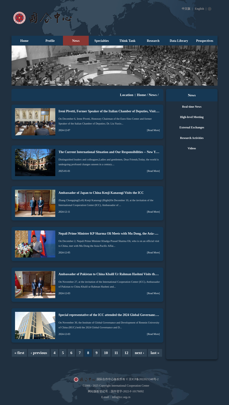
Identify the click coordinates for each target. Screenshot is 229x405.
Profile (50, 41)
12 (126, 353)
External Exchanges (191, 127)
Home (24, 41)
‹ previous (39, 353)
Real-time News (191, 106)
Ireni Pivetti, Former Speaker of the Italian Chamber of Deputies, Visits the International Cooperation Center (134, 111)
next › (139, 353)
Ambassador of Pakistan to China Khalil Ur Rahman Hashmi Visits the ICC (111, 274)
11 (116, 353)
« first (19, 353)
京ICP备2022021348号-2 (144, 379)
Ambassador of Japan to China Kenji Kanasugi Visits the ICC (101, 193)
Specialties (101, 41)
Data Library (179, 41)
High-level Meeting (192, 117)
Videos (192, 148)
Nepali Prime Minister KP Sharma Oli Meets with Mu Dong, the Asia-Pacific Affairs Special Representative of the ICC (140, 233)
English (199, 8)
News (76, 41)
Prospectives (204, 41)
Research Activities (191, 138)
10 (106, 353)
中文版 (186, 8)
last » (155, 353)
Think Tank (127, 41)
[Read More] (153, 130)
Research (153, 41)
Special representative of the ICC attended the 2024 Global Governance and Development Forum (125, 315)
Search (209, 9)
